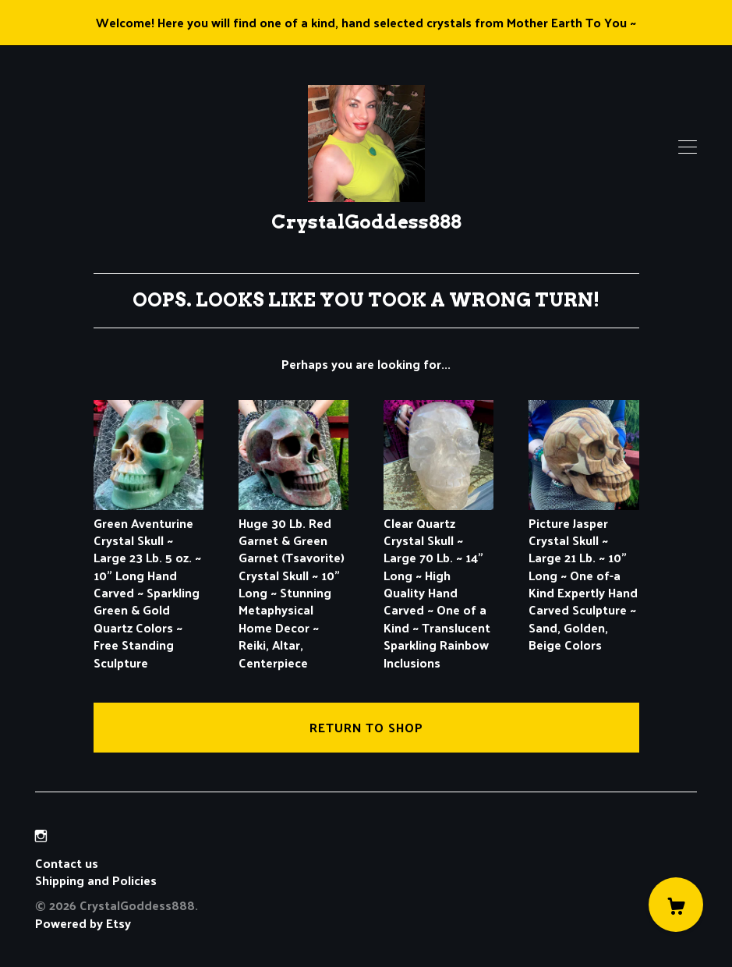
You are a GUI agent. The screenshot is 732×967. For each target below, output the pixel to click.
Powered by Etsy (83, 923)
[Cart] (676, 904)
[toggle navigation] (687, 147)
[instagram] (41, 835)
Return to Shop (366, 727)
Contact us (66, 863)
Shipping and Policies (96, 880)
